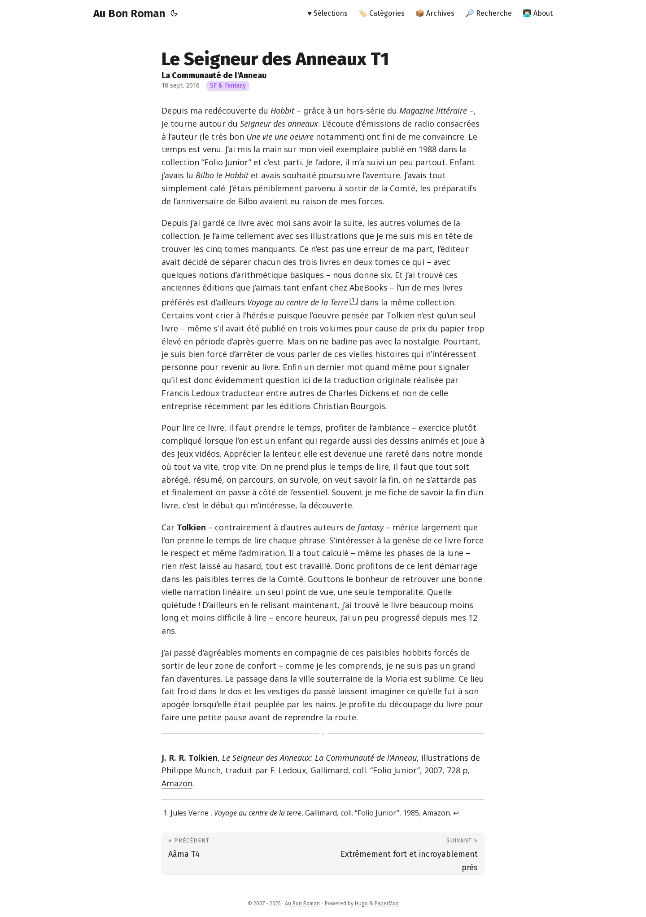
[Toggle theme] (174, 13)
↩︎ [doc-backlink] (456, 813)
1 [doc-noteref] (354, 299)
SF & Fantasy (228, 85)
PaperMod (387, 903)
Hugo (361, 903)
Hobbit (282, 110)
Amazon (177, 783)
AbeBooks (368, 287)
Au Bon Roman (129, 13)
